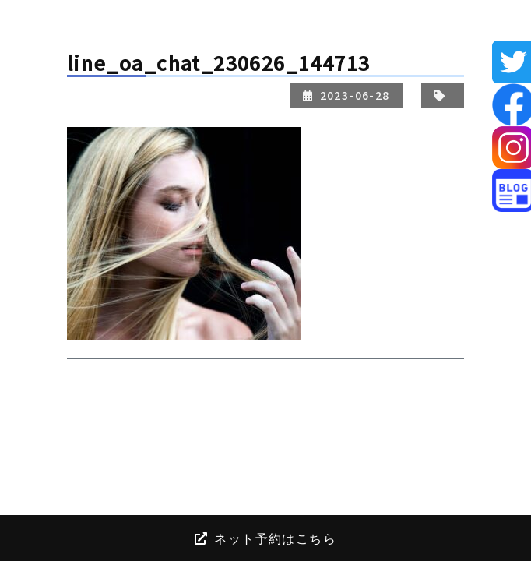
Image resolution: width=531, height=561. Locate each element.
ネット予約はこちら (265, 537)
